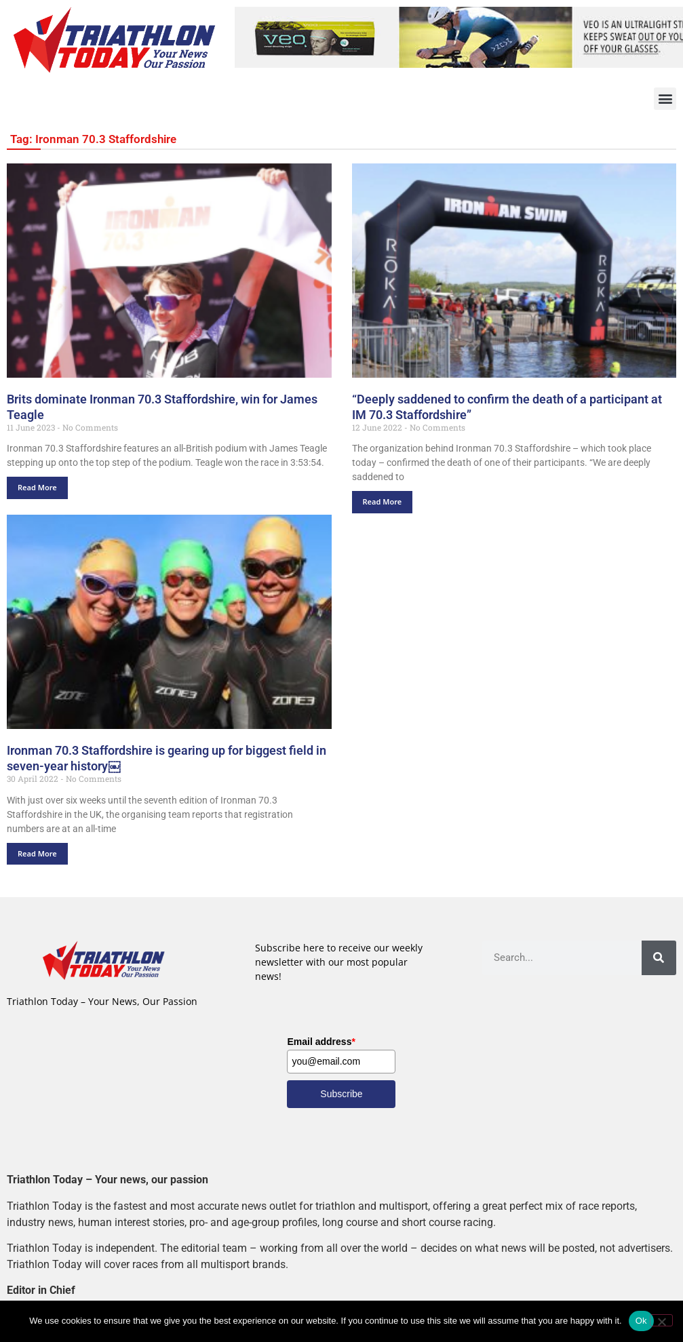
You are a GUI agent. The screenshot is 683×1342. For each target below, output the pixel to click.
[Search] (659, 958)
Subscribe (341, 1093)
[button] (665, 98)
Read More (37, 487)
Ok (641, 1321)
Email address (321, 1041)
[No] (661, 1320)
